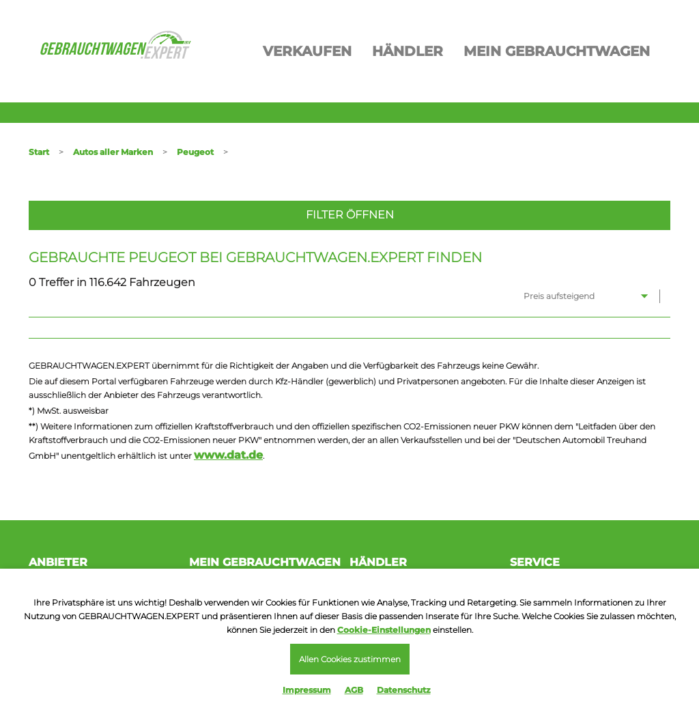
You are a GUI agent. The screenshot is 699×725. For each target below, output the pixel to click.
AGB (354, 690)
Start (39, 152)
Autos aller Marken (113, 152)
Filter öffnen (350, 214)
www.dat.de (228, 455)
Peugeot (195, 152)
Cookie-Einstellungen (384, 630)
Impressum (307, 690)
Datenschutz (404, 690)
